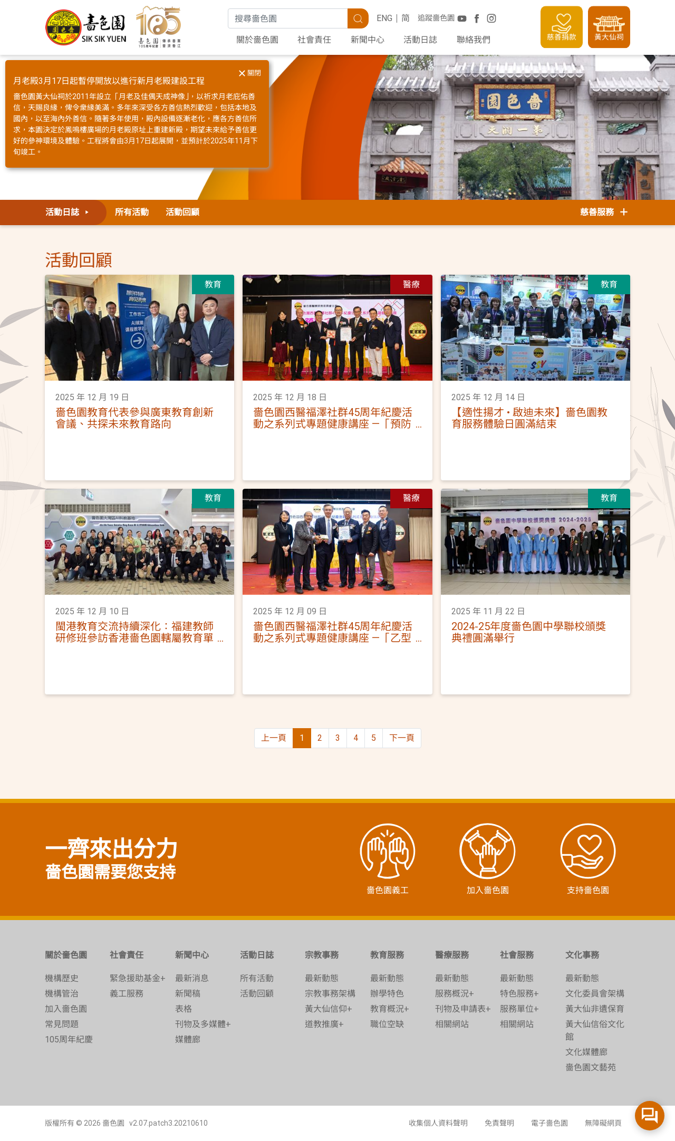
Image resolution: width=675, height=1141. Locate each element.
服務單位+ (519, 1009)
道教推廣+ (324, 1024)
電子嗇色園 (549, 1123)
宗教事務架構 (330, 994)
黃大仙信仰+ (328, 1009)
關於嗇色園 (257, 40)
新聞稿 (187, 994)
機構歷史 (62, 978)
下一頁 (401, 738)
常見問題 (62, 1024)
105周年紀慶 (69, 1039)
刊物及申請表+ (463, 1009)
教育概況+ (389, 1009)
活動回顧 (182, 212)
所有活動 (132, 212)
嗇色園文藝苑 (590, 1067)
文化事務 (582, 955)
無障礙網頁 (603, 1123)
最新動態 (322, 978)
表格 (183, 1009)
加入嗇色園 (66, 1009)
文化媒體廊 (586, 1052)
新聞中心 (367, 40)
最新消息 (192, 978)
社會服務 (517, 955)
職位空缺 (387, 1024)
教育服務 (387, 955)
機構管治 (62, 994)
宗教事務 (322, 955)
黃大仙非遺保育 (594, 1009)
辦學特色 (387, 994)
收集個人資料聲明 (438, 1123)
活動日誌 (420, 40)
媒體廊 (187, 1039)
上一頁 (273, 738)
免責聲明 (499, 1123)
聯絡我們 (473, 40)
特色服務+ (519, 994)
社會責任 (314, 40)
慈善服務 (605, 212)
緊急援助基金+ (138, 978)
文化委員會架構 (594, 994)
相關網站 (452, 1024)
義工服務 (126, 994)
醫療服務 (452, 955)
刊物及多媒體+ (203, 1024)
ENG (384, 18)
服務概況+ (454, 994)
